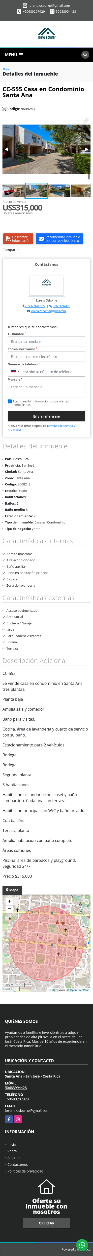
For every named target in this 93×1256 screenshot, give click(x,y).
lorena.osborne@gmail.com (48, 311)
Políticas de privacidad (25, 1171)
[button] (86, 121)
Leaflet (52, 990)
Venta (12, 1151)
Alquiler (13, 1157)
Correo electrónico (22, 349)
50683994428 (66, 11)
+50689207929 (34, 11)
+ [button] (9, 902)
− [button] (9, 909)
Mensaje (15, 379)
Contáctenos (17, 1164)
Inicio (5, 68)
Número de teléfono (24, 364)
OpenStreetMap (79, 990)
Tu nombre (17, 334)
